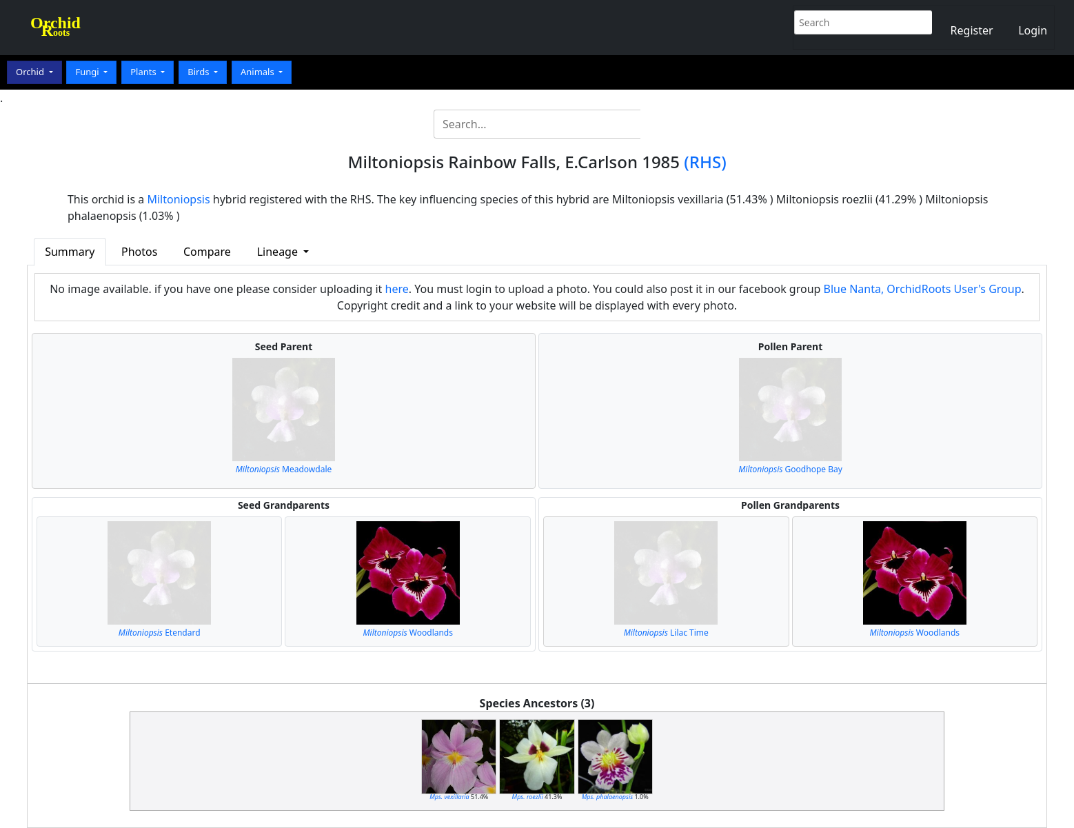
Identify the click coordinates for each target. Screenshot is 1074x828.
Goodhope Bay (790, 469)
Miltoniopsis (178, 199)
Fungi (88, 71)
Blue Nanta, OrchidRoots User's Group (923, 288)
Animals (258, 71)
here (397, 288)
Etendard (160, 632)
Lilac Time (666, 632)
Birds (200, 71)
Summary (69, 251)
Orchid (31, 71)
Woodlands (408, 632)
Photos (139, 251)
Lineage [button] (279, 251)
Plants (144, 71)
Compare (207, 251)
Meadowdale (284, 469)
